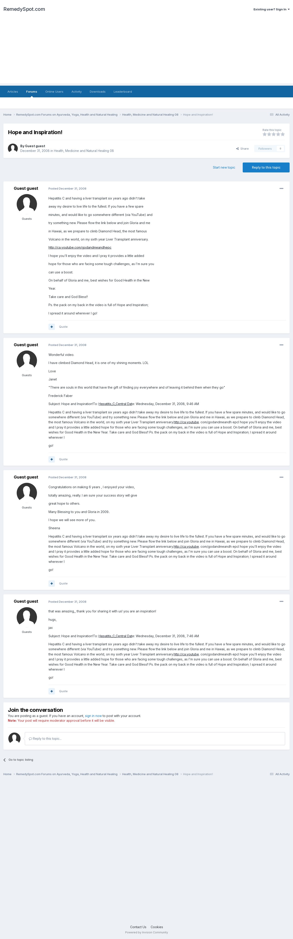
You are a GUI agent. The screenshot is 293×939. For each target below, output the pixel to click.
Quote (63, 326)
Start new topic (224, 167)
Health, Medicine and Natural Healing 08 (84, 151)
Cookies (157, 927)
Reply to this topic (266, 167)
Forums (31, 93)
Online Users (54, 91)
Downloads (98, 91)
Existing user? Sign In (272, 9)
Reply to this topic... (45, 738)
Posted (67, 188)
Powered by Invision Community (146, 932)
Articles (12, 91)
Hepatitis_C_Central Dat (115, 404)
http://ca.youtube (186, 422)
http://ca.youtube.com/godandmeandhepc (79, 247)
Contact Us (138, 927)
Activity (77, 91)
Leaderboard (123, 91)
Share (242, 148)
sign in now (93, 716)
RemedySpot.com (24, 9)
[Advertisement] (146, 51)
